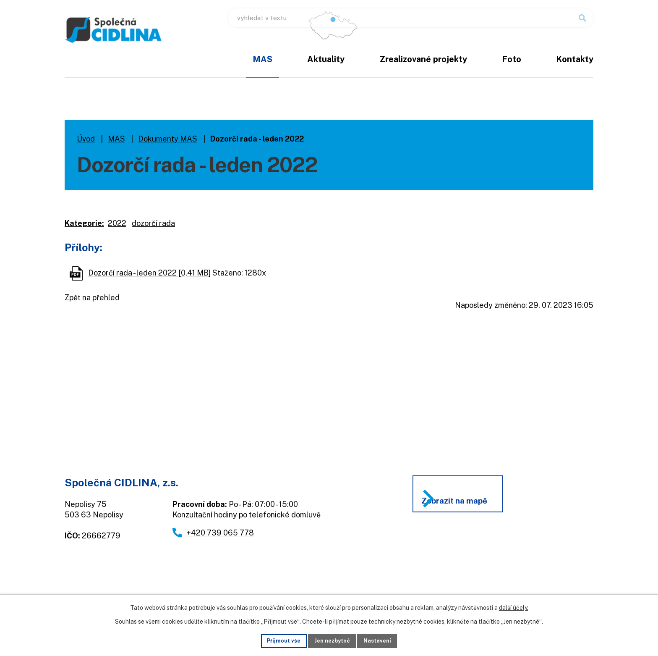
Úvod (212, 65)
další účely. (513, 606)
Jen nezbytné (332, 640)
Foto (511, 59)
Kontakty (574, 59)
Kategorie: (84, 223)
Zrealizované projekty (423, 59)
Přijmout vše (279, 640)
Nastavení (382, 640)
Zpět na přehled (92, 297)
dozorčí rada (153, 223)
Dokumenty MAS (167, 138)
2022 (117, 223)
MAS (262, 59)
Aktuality (326, 59)
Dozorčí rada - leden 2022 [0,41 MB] (149, 272)
